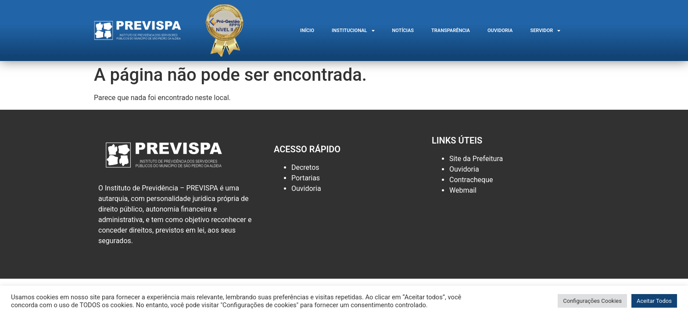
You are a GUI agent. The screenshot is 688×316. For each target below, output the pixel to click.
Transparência (450, 30)
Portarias (305, 178)
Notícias (403, 30)
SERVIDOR (545, 30)
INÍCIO (307, 30)
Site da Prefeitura (476, 158)
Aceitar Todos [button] (654, 301)
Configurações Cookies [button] (592, 301)
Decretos (305, 167)
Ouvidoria (499, 30)
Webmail (463, 190)
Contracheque (471, 180)
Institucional (353, 30)
